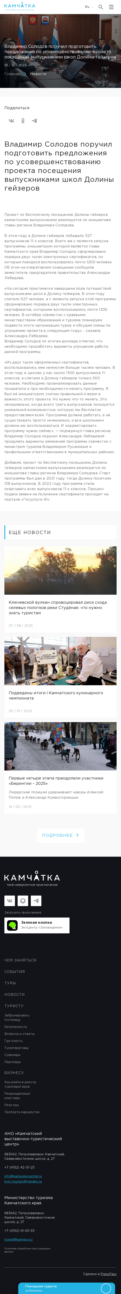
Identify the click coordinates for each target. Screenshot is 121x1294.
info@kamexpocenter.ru (23, 1176)
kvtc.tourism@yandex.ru (23, 1181)
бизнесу (14, 1073)
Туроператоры (16, 1048)
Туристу (14, 1006)
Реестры (11, 1105)
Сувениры (12, 1055)
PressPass (109, 1274)
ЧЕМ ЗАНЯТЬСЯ (20, 960)
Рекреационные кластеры (17, 1096)
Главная (12, 74)
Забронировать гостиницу (16, 1017)
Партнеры (12, 1062)
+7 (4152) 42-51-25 (19, 1167)
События (14, 972)
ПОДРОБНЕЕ (60, 835)
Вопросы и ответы (19, 1034)
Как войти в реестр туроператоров (20, 1084)
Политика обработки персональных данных (27, 1250)
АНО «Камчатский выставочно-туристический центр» (33, 1139)
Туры (10, 983)
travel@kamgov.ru (18, 1239)
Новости (38, 74)
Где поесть (13, 1041)
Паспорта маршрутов (21, 1112)
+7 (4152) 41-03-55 (19, 1231)
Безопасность (15, 1027)
